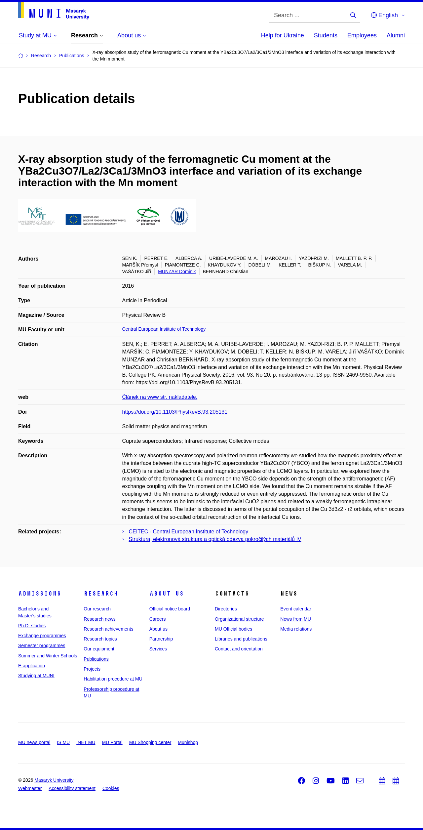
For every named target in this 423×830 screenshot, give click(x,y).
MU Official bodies (233, 629)
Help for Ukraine (282, 35)
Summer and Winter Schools (47, 655)
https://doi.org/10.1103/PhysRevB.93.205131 (174, 412)
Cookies (110, 788)
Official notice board (169, 608)
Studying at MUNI (36, 675)
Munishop (188, 742)
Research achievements (108, 629)
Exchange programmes (42, 635)
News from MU (295, 619)
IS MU (63, 742)
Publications (96, 659)
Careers (157, 619)
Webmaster (30, 788)
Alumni (396, 35)
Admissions (39, 593)
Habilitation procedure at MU (113, 679)
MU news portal (34, 742)
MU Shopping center (150, 742)
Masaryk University (53, 780)
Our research (97, 608)
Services (158, 648)
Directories (226, 608)
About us (166, 593)
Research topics (100, 639)
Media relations (296, 629)
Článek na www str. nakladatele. (160, 397)
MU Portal (112, 742)
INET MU (85, 742)
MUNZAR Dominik (177, 271)
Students (325, 35)
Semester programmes (41, 645)
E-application (31, 665)
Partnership (161, 639)
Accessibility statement (72, 788)
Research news (100, 619)
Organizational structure (239, 619)
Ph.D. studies (32, 625)
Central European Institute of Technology (164, 329)
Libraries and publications (241, 639)
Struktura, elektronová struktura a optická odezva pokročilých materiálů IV (215, 539)
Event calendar (295, 608)
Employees (362, 35)
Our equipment (99, 648)
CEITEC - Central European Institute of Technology (189, 531)
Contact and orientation (239, 648)
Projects (92, 669)
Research (101, 593)
